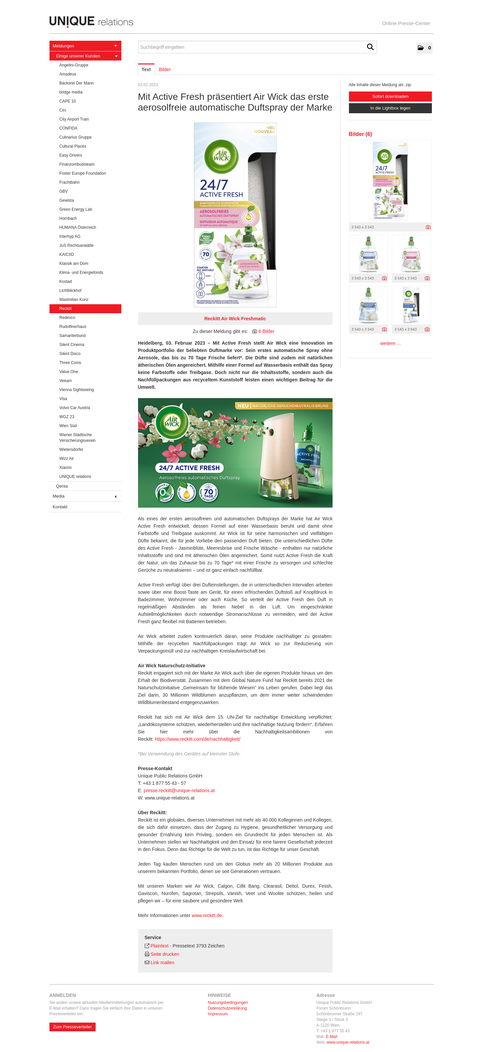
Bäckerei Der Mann (76, 83)
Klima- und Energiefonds (81, 272)
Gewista (66, 200)
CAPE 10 (67, 101)
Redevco (67, 317)
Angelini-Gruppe (74, 65)
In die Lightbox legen (390, 108)
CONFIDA (68, 128)
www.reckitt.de (207, 915)
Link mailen (162, 962)
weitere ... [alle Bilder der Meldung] (390, 343)
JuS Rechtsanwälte (76, 245)
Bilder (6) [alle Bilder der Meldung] (360, 134)
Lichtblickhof (70, 290)
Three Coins (70, 362)
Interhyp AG (70, 236)
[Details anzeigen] (428, 227)
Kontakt (60, 506)
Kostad (65, 281)
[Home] (241, 22)
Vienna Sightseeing (76, 389)
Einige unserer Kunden (87, 55)
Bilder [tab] (165, 69)
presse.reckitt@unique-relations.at (179, 790)
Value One (68, 371)
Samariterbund (72, 335)
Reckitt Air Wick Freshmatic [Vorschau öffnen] (235, 318)
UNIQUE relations (75, 476)
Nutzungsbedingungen (228, 1002)
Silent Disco (70, 353)
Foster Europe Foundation (82, 173)
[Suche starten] (370, 47)
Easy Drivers (70, 155)
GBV (63, 191)
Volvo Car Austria (74, 407)
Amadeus (68, 74)
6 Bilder (266, 331)
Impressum (218, 1014)
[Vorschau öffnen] (235, 215)
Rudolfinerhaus (73, 326)
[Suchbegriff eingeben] (257, 47)
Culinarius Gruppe (75, 137)
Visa (63, 398)
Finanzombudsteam (77, 164)
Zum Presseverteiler (72, 1026)
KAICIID (66, 254)
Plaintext (159, 945)
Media (84, 496)
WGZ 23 (67, 416)
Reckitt (65, 308)
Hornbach (68, 218)
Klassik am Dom (74, 263)
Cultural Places (73, 146)
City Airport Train (74, 119)
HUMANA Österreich (77, 227)
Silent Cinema (72, 344)
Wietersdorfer (71, 449)
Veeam (65, 380)
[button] (424, 48)
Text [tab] (146, 69)
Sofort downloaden (390, 96)
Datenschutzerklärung (227, 1008)
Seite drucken (164, 954)
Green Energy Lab (75, 209)
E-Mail (331, 1036)
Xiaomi (65, 467)
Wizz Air (66, 458)
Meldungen (85, 45)
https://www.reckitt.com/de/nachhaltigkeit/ (197, 739)
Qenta (62, 486)
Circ (63, 110)
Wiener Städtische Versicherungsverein (77, 437)
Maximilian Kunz (74, 299)
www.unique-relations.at (348, 1042)
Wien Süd (68, 425)
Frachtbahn (69, 182)
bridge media (71, 92)
